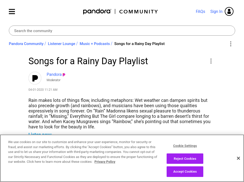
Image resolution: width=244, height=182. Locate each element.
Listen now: (40, 134)
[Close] (238, 158)
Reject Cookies (185, 159)
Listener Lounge (61, 43)
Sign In (216, 11)
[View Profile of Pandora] (54, 74)
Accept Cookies (185, 172)
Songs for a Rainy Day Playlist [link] (139, 43)
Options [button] (230, 44)
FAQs (200, 11)
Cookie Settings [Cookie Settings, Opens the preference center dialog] (185, 146)
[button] (211, 61)
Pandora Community (120, 11)
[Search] (122, 31)
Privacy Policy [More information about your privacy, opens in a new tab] (105, 162)
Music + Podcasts (95, 43)
